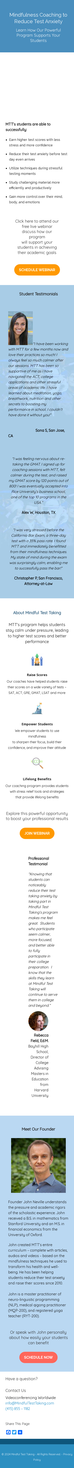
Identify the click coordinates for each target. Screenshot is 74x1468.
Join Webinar (37, 833)
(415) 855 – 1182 (17, 1408)
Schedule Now (38, 1357)
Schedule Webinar (37, 270)
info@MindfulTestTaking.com (29, 1403)
